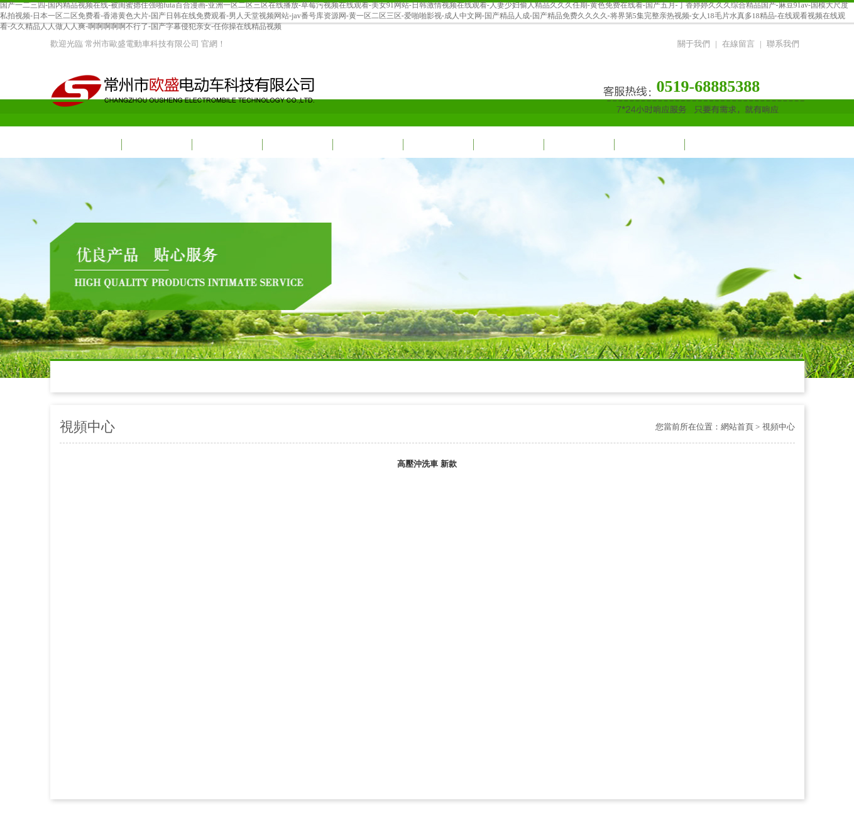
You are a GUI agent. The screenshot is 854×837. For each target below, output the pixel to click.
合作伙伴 (508, 144)
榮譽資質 (648, 144)
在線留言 (738, 43)
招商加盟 (578, 144)
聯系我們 (783, 43)
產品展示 (367, 144)
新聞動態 (296, 144)
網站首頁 (85, 144)
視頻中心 (226, 144)
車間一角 (437, 144)
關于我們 (693, 43)
